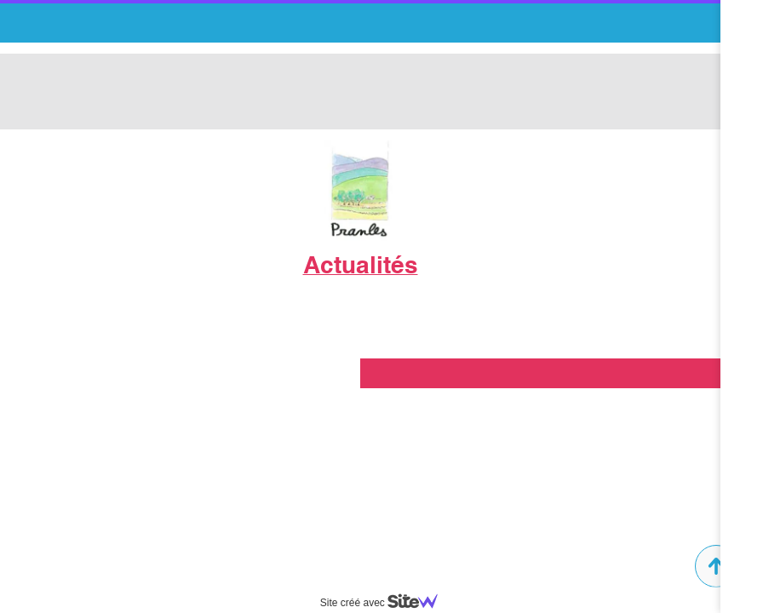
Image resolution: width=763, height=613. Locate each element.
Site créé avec (385, 603)
